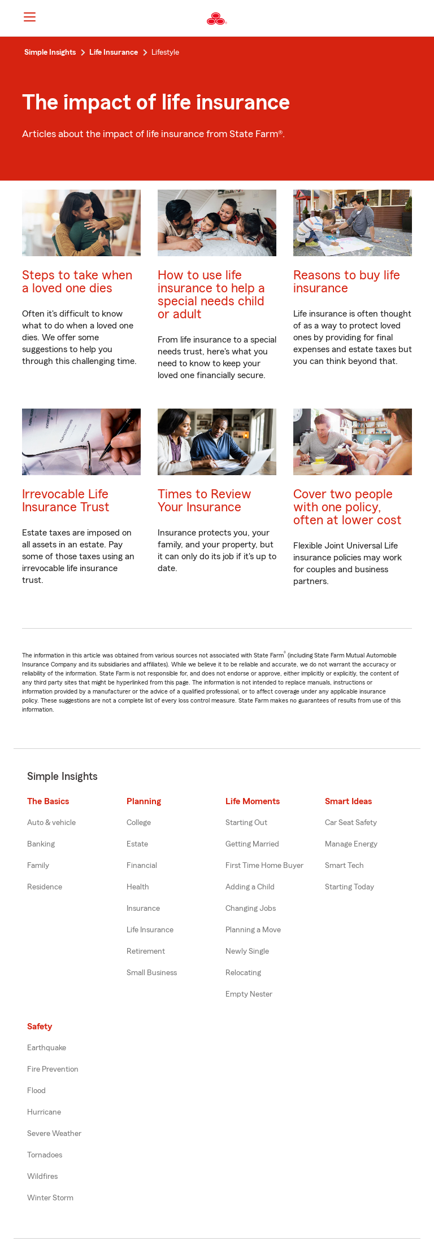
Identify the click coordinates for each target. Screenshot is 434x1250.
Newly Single (247, 951)
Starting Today (349, 887)
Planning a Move (253, 930)
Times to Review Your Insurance (204, 501)
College (139, 823)
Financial (142, 866)
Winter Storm (50, 1198)
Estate (137, 844)
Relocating (243, 973)
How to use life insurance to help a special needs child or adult (211, 295)
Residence (44, 887)
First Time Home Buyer (264, 866)
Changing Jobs (250, 909)
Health (138, 887)
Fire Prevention (53, 1069)
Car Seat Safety (351, 823)
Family (38, 866)
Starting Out (246, 823)
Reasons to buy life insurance (346, 282)
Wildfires (42, 1177)
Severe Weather (54, 1134)
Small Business (152, 973)
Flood (36, 1091)
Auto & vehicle (51, 823)
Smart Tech (344, 866)
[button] (416, 18)
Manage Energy (351, 844)
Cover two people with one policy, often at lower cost (347, 507)
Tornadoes (44, 1155)
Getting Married (252, 844)
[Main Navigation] (29, 17)
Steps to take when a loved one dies (77, 282)
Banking (41, 844)
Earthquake (46, 1048)
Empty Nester (248, 994)
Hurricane (44, 1112)
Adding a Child (250, 887)
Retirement (146, 951)
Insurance (143, 909)
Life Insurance (150, 930)
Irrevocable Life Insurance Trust (66, 501)
